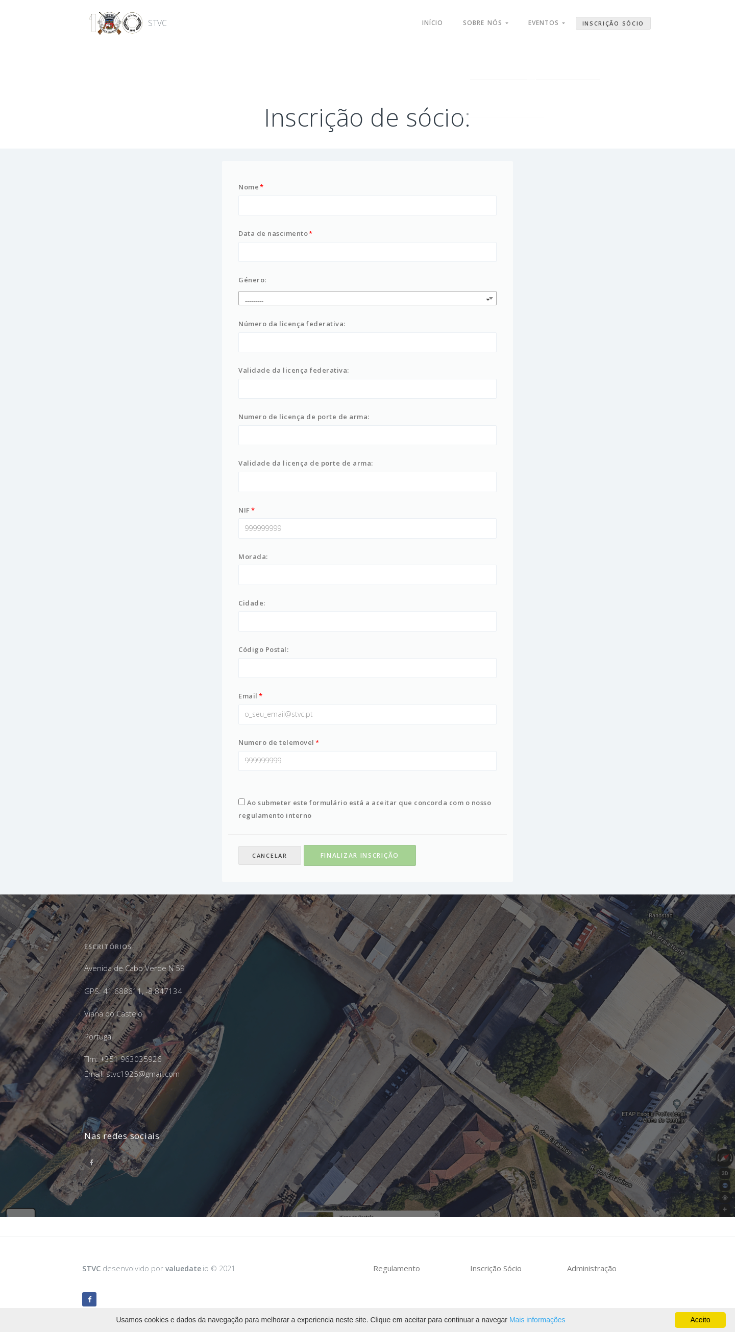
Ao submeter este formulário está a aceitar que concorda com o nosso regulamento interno (364, 828)
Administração (592, 1268)
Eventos (545, 19)
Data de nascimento (273, 234)
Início (421, 19)
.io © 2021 (202, 1268)
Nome (248, 186)
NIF (244, 519)
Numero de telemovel (276, 759)
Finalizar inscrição (360, 874)
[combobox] (367, 301)
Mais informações (537, 1320)
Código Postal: (263, 663)
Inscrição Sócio (613, 19)
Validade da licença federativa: (293, 374)
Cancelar (269, 874)
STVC (115, 19)
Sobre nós (479, 19)
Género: (252, 282)
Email (248, 711)
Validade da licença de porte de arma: (305, 471)
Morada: (253, 567)
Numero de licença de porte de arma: (304, 423)
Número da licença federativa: (292, 326)
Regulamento (396, 1268)
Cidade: (251, 615)
